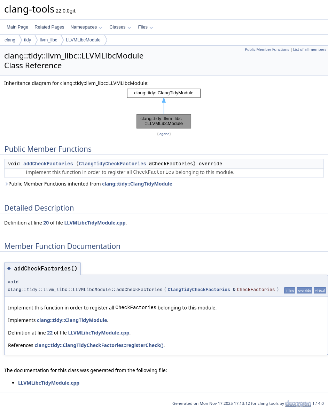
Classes (120, 27)
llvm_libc (48, 39)
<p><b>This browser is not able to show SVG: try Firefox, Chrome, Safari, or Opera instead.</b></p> (164, 108)
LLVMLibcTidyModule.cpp (94, 222)
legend (164, 134)
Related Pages (49, 27)
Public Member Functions (267, 49)
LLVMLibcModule (83, 39)
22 (50, 332)
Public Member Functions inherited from (88, 183)
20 (46, 222)
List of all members (309, 49)
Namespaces (86, 27)
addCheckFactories (48, 163)
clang (10, 39)
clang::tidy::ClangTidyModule (137, 183)
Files (145, 27)
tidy (27, 39)
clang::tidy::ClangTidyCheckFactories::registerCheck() (98, 345)
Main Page (17, 27)
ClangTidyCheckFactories (112, 163)
